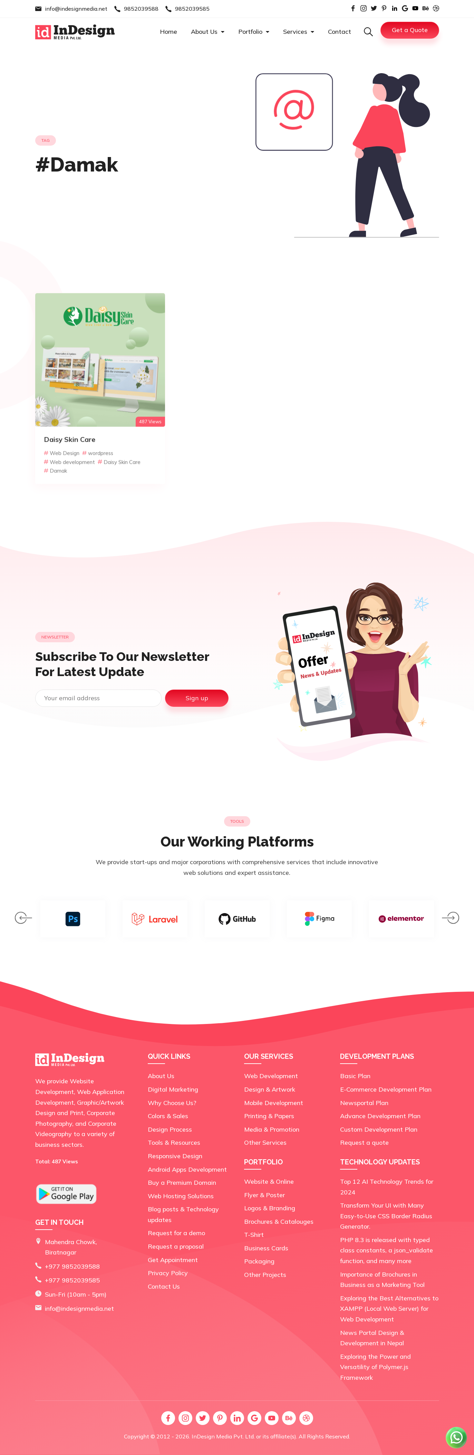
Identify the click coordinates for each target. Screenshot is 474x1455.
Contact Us (164, 1286)
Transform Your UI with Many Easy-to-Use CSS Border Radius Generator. (386, 1215)
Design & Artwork (269, 1089)
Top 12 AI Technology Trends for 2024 (386, 1187)
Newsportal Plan (364, 1103)
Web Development (271, 1076)
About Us (207, 32)
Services (298, 32)
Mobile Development (273, 1103)
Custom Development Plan (378, 1129)
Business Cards (266, 1248)
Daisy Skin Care (119, 486)
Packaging (259, 1261)
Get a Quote (410, 30)
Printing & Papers (269, 1116)
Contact (339, 32)
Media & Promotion (271, 1129)
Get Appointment (173, 1260)
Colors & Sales (168, 1116)
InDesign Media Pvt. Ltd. (223, 1436)
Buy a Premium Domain (182, 1183)
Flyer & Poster (264, 1195)
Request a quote (364, 1142)
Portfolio (253, 32)
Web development (69, 486)
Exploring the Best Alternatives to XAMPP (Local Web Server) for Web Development (389, 1308)
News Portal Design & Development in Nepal (372, 1338)
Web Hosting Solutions (181, 1196)
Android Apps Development (187, 1169)
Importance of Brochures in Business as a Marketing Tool (382, 1279)
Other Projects (265, 1275)
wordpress (97, 478)
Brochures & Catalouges (278, 1221)
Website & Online (269, 1181)
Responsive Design (175, 1156)
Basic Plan (355, 1076)
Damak (55, 495)
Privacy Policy (168, 1273)
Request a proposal (176, 1246)
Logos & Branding (269, 1208)
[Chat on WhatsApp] (457, 1448)
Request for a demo (176, 1233)
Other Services (265, 1142)
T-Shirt (254, 1235)
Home (168, 32)
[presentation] (23, 919)
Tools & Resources (174, 1142)
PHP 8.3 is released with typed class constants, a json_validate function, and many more (386, 1250)
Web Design (61, 478)
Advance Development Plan (380, 1116)
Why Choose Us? (172, 1103)
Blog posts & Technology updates (183, 1214)
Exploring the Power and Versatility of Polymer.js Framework (375, 1367)
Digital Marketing (173, 1089)
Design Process (170, 1129)
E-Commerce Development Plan (386, 1089)
